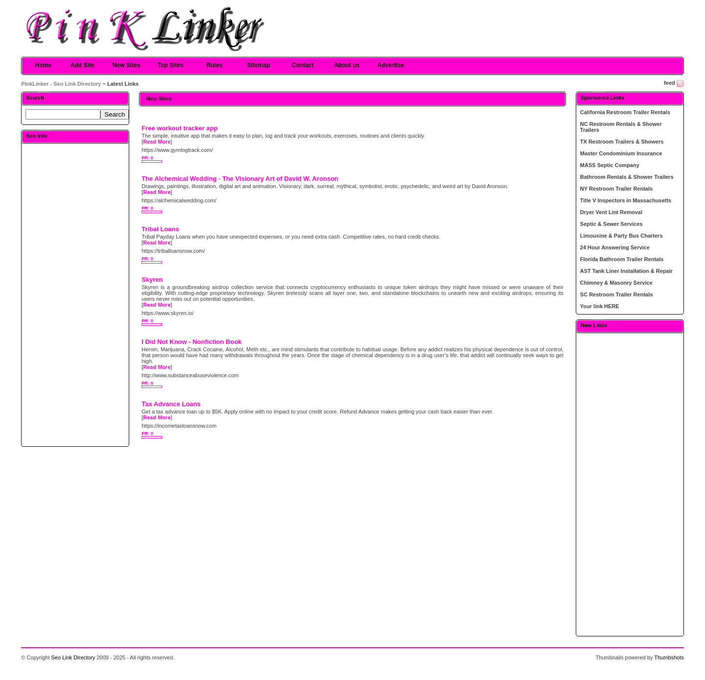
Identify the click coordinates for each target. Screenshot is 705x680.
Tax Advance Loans (171, 404)
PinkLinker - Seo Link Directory (61, 84)
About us (346, 65)
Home (43, 65)
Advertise (390, 65)
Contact (303, 65)
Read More (156, 142)
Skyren (152, 279)
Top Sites (171, 65)
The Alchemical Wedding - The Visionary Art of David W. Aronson (239, 178)
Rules (215, 65)
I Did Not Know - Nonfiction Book (191, 341)
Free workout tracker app (179, 128)
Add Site (82, 65)
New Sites (127, 65)
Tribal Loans (160, 229)
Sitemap (258, 65)
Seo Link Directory (73, 657)
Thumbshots (669, 657)
